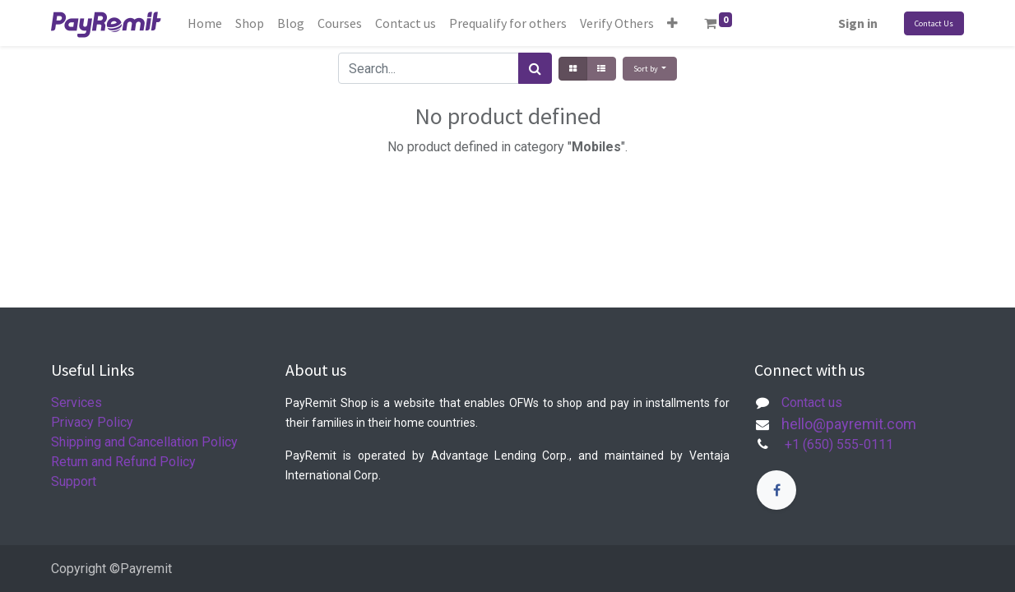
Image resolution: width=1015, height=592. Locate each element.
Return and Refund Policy (123, 461)
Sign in (858, 23)
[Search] (535, 68)
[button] (672, 23)
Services (76, 402)
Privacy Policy (92, 422)
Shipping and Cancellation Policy (144, 442)
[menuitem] (205, 23)
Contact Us (934, 23)
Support (73, 481)
